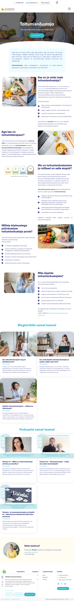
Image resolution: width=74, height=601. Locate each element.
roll (57, 86)
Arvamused (7, 364)
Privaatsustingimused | (6, 599)
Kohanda (9, 594)
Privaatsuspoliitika (10, 590)
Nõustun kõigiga (30, 594)
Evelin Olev (70, 599)
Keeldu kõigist (18, 594)
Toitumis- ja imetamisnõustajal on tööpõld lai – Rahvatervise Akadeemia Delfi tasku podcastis (18, 515)
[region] (20, 586)
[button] (69, 9)
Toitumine (44, 466)
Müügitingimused (16, 599)
